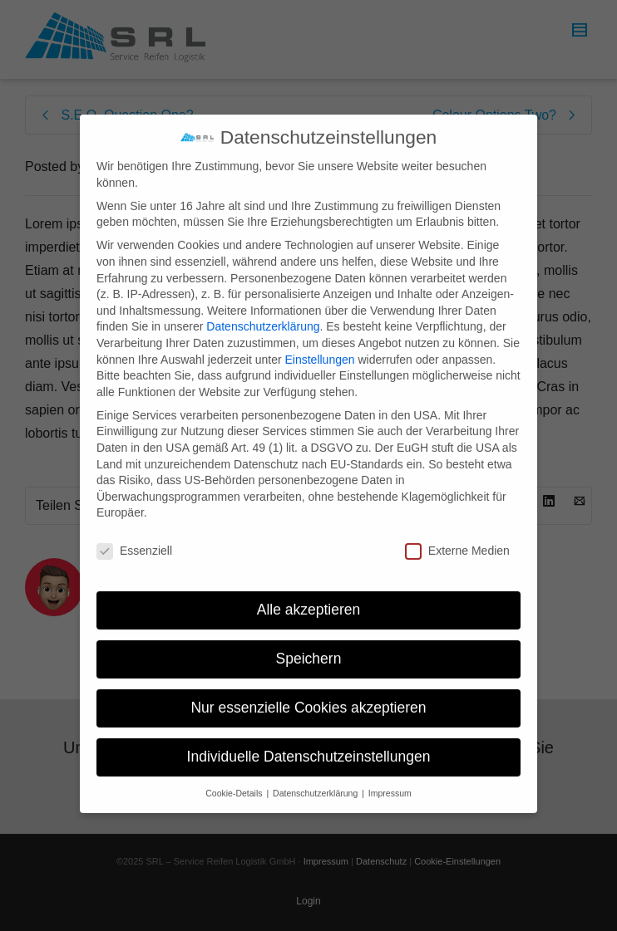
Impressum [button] (390, 777)
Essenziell (134, 536)
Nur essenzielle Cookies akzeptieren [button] (308, 692)
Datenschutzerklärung (262, 311)
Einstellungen (319, 343)
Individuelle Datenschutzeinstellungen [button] (309, 741)
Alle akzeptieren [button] (309, 594)
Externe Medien (457, 536)
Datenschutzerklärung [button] (316, 777)
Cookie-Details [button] (234, 777)
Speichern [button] (309, 643)
